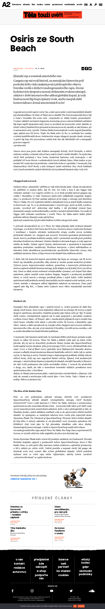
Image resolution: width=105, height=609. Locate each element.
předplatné (41, 559)
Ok (75, 606)
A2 (6, 4)
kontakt (19, 563)
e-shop (41, 571)
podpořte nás (41, 576)
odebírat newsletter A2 (23, 479)
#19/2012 (29, 68)
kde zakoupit (41, 565)
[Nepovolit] (103, 606)
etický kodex (85, 561)
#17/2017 (58, 521)
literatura (16, 4)
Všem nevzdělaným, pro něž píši (62, 509)
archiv (79, 4)
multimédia (69, 4)
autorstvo (19, 572)
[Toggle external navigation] (100, 4)
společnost (57, 4)
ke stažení (63, 571)
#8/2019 (14, 540)
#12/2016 (58, 539)
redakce (19, 568)
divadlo (26, 4)
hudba (40, 4)
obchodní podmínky (85, 572)
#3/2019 (14, 523)
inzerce (63, 559)
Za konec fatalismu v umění (60, 531)
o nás (19, 559)
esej (56, 540)
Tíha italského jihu (18, 529)
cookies (63, 575)
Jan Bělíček (18, 68)
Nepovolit (81, 606)
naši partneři (63, 565)
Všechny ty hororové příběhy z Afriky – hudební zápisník (19, 512)
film (33, 4)
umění (47, 4)
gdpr (85, 567)
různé (61, 540)
